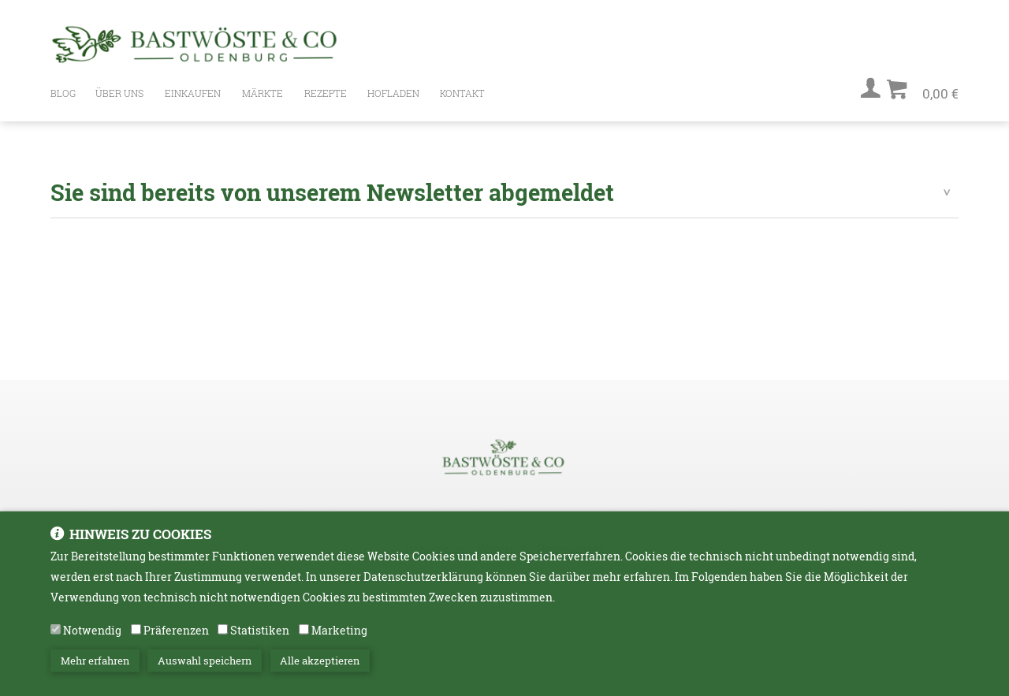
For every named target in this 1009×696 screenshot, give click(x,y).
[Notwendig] (55, 632)
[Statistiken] (223, 632)
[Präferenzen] (136, 632)
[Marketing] (304, 632)
